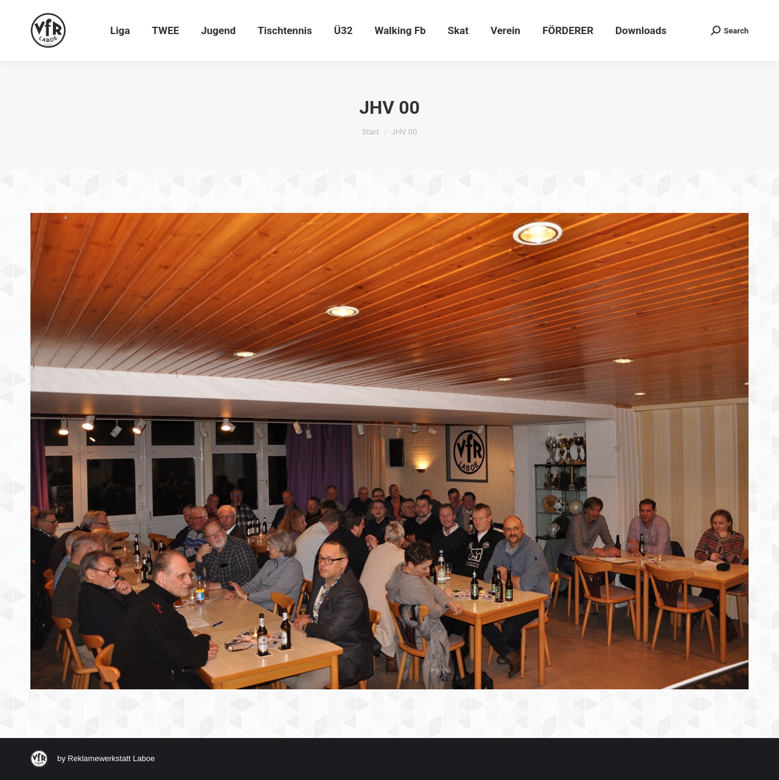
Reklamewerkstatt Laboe (111, 758)
